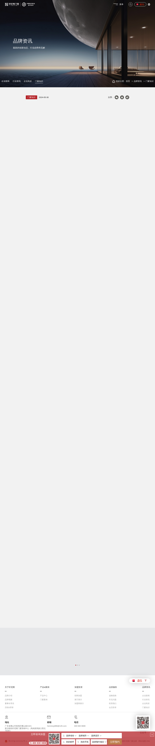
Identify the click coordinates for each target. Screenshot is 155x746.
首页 (128, 81)
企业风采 (28, 81)
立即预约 (115, 741)
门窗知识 (39, 81)
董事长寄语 (9, 703)
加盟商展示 (79, 703)
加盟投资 (78, 687)
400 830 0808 (39, 743)
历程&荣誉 (9, 707)
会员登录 (112, 707)
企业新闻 (5, 81)
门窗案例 (43, 700)
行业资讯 (17, 81)
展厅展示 (78, 700)
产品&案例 (44, 687)
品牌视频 (8, 700)
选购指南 (112, 696)
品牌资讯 (138, 81)
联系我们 (112, 703)
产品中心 (43, 696)
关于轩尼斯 (10, 687)
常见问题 (112, 700)
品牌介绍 (8, 696)
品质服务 (113, 687)
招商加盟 (78, 696)
